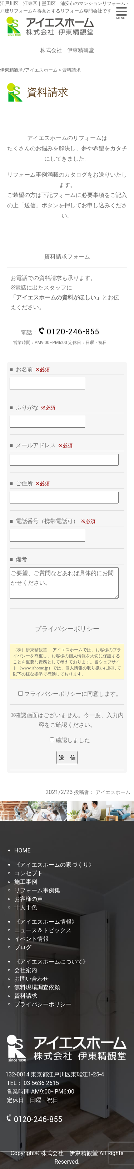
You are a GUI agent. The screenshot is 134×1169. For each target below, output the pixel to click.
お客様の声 (28, 899)
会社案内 (25, 970)
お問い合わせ (31, 978)
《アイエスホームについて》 (51, 961)
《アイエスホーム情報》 (45, 921)
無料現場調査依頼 (37, 987)
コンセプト (28, 873)
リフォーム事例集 (37, 890)
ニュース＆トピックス (42, 930)
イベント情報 (31, 938)
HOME (22, 850)
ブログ (22, 947)
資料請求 (25, 995)
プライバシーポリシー (42, 1004)
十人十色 (25, 907)
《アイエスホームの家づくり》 (54, 864)
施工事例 (25, 881)
